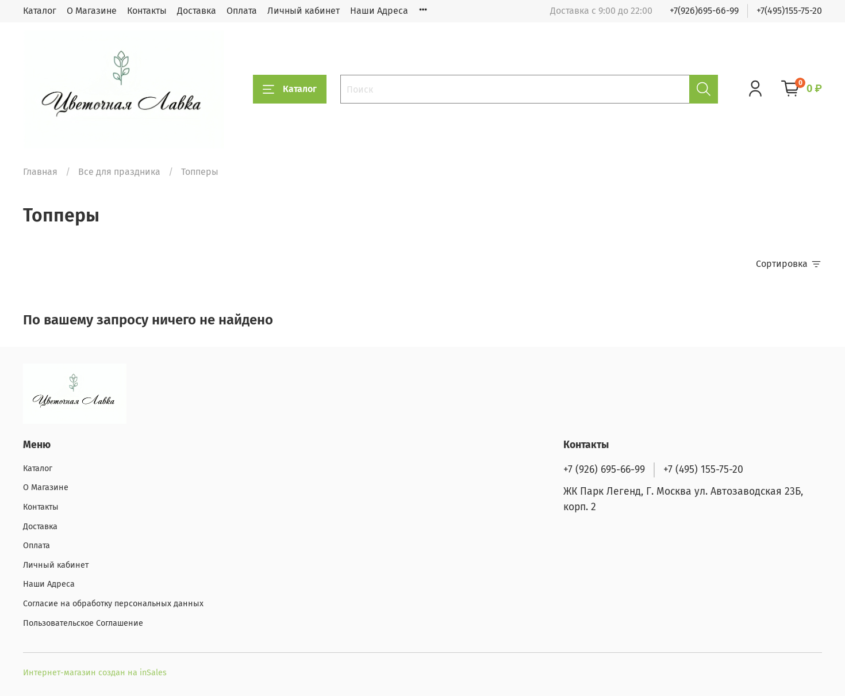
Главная (40, 171)
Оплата (241, 10)
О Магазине (92, 10)
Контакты (147, 10)
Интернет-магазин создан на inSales (95, 673)
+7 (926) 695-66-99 (604, 470)
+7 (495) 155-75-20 (703, 470)
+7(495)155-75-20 (789, 10)
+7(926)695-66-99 (704, 10)
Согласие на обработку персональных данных (113, 604)
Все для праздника (119, 171)
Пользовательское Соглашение (83, 623)
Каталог (39, 10)
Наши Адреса (379, 10)
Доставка (196, 10)
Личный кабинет (303, 10)
